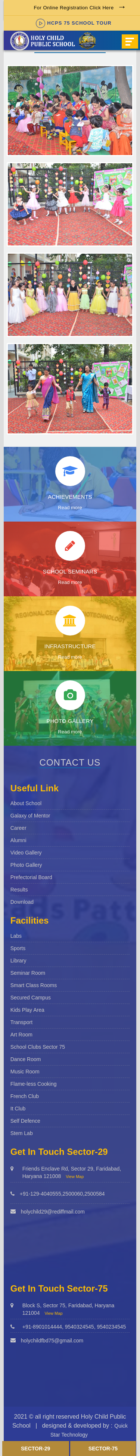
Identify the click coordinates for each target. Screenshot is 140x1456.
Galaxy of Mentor (30, 816)
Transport (21, 1022)
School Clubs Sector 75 (37, 1047)
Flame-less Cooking (33, 1084)
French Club (24, 1096)
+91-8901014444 (42, 1327)
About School (25, 803)
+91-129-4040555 (40, 1194)
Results (19, 890)
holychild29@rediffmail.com (53, 1212)
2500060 (73, 1194)
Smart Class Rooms (33, 985)
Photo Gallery (26, 865)
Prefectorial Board (31, 877)
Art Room (21, 1035)
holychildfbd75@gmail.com (52, 1341)
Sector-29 (35, 1449)
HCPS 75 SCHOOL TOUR (73, 23)
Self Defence (25, 1121)
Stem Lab (21, 1133)
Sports (17, 948)
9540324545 (79, 1327)
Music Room (25, 1072)
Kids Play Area (27, 1010)
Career (18, 828)
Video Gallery (26, 853)
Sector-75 (103, 1449)
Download (22, 902)
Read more (70, 507)
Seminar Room (27, 973)
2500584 (94, 1194)
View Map (75, 1176)
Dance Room (25, 1059)
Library (18, 961)
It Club (17, 1109)
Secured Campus (30, 998)
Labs (16, 936)
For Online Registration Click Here (73, 7)
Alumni (18, 840)
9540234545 (111, 1327)
